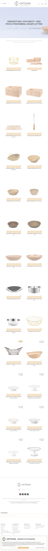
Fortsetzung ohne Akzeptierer (41, 547)
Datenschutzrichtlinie (19, 545)
